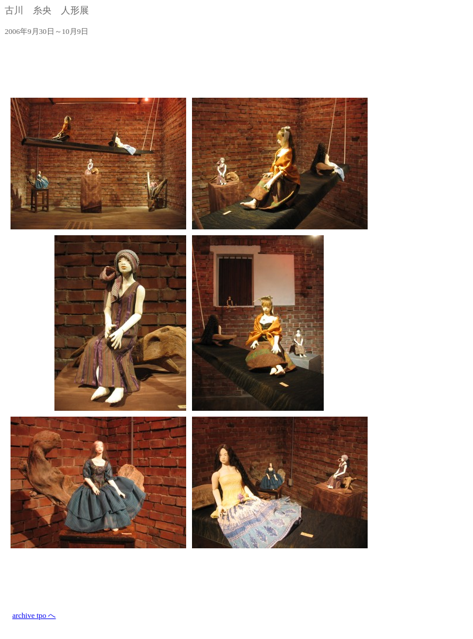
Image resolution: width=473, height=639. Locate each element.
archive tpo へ (34, 615)
